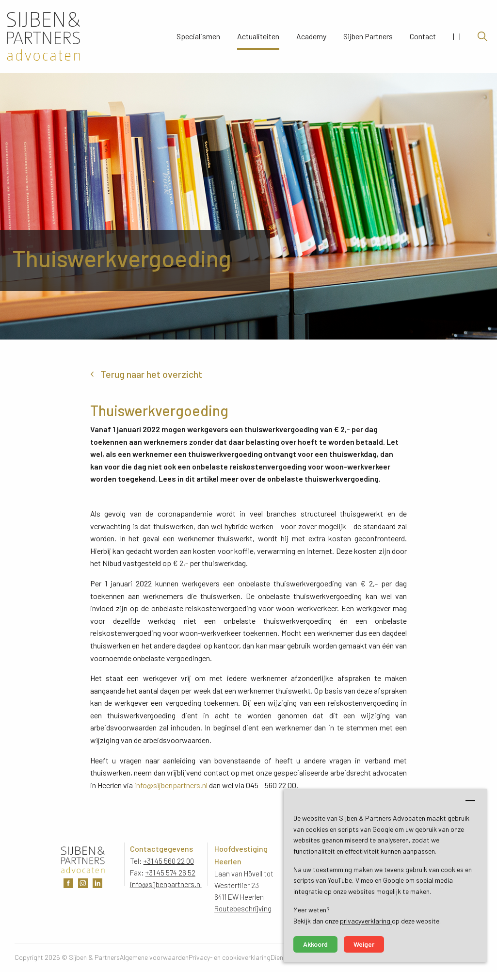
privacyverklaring (366, 921)
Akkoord (315, 944)
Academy (311, 36)
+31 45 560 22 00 (169, 861)
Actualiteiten (258, 36)
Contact (423, 36)
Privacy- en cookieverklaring (230, 957)
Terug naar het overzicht (151, 374)
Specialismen (198, 36)
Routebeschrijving (243, 908)
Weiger (363, 944)
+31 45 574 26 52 (170, 872)
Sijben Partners (368, 36)
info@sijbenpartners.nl (171, 785)
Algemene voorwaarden (154, 957)
